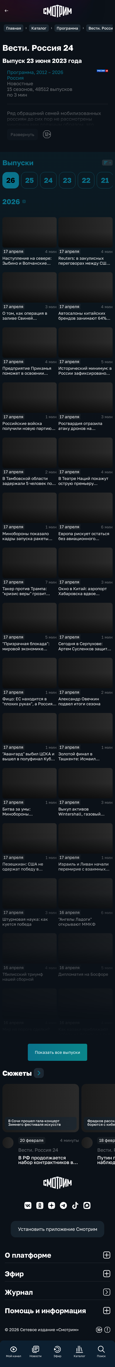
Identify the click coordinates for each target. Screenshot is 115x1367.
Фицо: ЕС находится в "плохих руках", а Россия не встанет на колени (27, 703)
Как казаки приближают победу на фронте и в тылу (85, 1032)
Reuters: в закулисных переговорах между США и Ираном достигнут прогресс (85, 265)
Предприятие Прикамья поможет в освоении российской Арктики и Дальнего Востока (26, 375)
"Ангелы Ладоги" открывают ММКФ (77, 922)
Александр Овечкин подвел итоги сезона (79, 701)
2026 (24, 201)
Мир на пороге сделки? (26, 1029)
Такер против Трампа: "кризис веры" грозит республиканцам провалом (24, 596)
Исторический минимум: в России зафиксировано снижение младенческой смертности (85, 375)
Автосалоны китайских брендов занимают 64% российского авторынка (82, 318)
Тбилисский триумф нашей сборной (22, 977)
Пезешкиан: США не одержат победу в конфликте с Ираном (23, 868)
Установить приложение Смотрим (57, 1229)
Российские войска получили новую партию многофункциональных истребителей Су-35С (27, 431)
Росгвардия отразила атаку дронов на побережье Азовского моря (80, 431)
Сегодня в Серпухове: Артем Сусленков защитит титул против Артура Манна (85, 651)
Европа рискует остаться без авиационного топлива (83, 538)
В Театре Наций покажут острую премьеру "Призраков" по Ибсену (83, 483)
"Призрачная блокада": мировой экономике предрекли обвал (25, 648)
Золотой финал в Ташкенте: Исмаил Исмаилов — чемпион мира (85, 758)
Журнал (57, 1292)
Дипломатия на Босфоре (83, 974)
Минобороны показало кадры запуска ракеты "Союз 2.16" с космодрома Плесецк (28, 541)
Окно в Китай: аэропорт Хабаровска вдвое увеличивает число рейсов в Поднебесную (85, 596)
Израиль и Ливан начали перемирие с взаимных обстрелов (83, 868)
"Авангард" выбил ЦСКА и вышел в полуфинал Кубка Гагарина (29, 758)
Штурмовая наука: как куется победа (25, 922)
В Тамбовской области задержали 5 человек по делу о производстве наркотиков (27, 486)
